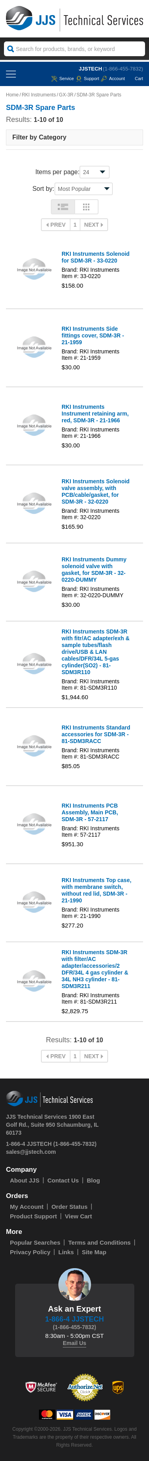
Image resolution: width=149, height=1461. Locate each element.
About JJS (24, 1180)
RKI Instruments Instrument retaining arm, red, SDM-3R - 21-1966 (95, 414)
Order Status (69, 1206)
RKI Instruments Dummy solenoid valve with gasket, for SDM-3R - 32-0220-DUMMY (94, 569)
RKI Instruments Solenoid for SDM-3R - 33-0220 (96, 257)
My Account (26, 1206)
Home (12, 95)
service (62, 78)
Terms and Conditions (99, 1242)
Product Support (33, 1216)
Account (113, 78)
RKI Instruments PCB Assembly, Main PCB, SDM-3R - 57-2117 (90, 812)
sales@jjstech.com (31, 1152)
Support (87, 78)
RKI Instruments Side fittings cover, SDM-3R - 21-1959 (93, 335)
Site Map (94, 1252)
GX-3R (66, 95)
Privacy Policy (30, 1252)
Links (66, 1252)
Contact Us (63, 1180)
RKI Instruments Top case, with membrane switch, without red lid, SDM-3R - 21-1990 (97, 890)
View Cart (78, 1216)
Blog (93, 1180)
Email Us (74, 1343)
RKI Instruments (39, 95)
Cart (135, 78)
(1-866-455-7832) (123, 69)
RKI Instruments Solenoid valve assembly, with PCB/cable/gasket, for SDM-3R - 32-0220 (96, 491)
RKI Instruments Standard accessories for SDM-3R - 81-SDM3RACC (96, 734)
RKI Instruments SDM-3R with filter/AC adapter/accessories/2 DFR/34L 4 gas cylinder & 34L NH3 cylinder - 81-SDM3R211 (95, 969)
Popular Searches (35, 1242)
